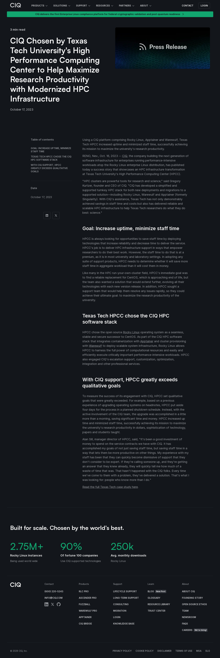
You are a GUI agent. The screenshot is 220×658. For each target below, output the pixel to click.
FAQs (185, 623)
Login (204, 5)
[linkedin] (46, 604)
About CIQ (188, 591)
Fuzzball (84, 604)
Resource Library (159, 604)
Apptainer (146, 341)
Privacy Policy (122, 650)
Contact (187, 5)
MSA (198, 650)
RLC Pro (84, 591)
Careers (195, 630)
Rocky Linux (131, 332)
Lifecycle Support (125, 591)
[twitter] (52, 605)
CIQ (124, 156)
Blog (157, 591)
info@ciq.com (53, 597)
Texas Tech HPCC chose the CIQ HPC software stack (51, 158)
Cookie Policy (145, 650)
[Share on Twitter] (55, 215)
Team (185, 610)
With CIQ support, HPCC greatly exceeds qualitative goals (49, 168)
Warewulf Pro (88, 610)
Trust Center (156, 610)
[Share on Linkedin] (46, 215)
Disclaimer (164, 650)
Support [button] (83, 5)
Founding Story (192, 597)
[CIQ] (15, 5)
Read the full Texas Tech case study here (110, 487)
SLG (207, 650)
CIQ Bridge (85, 623)
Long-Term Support (126, 597)
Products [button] (39, 5)
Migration (119, 610)
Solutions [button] (62, 5)
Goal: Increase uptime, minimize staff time (51, 150)
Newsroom (189, 617)
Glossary (154, 597)
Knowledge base (123, 623)
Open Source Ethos (194, 604)
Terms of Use (183, 650)
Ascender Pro (88, 597)
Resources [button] (105, 5)
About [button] (146, 5)
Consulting (121, 604)
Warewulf (95, 345)
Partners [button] (127, 5)
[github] (59, 604)
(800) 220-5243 (53, 591)
